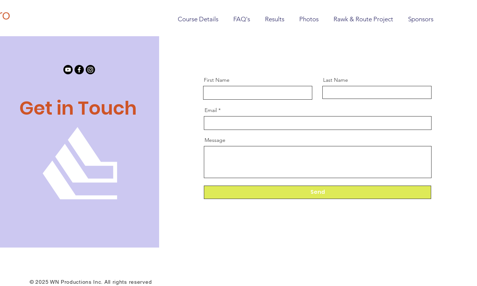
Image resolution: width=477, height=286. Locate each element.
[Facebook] (79, 69)
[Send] (317, 192)
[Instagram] (90, 69)
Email (211, 110)
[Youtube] (68, 69)
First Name (217, 80)
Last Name (335, 80)
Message (215, 140)
